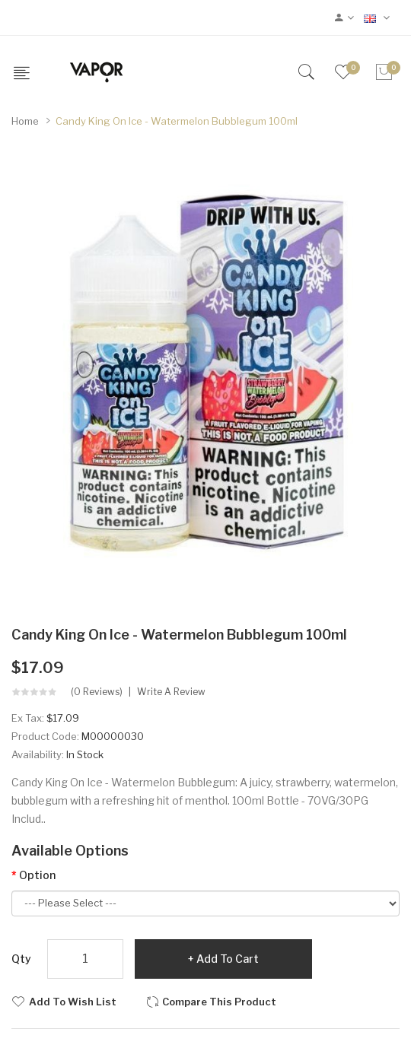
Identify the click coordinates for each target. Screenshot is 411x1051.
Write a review (171, 692)
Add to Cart (227, 958)
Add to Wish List (72, 1001)
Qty (21, 958)
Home (25, 121)
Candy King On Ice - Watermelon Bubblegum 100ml (177, 121)
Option (37, 874)
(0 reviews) (97, 692)
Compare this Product (219, 1001)
